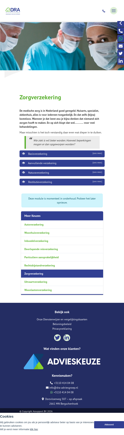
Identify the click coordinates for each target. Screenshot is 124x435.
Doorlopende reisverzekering (41, 249)
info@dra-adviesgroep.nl (62, 387)
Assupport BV (40, 411)
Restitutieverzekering (62, 182)
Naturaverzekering (62, 172)
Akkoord (109, 424)
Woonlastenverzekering (38, 290)
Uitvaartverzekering (35, 281)
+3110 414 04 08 (62, 383)
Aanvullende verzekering (62, 163)
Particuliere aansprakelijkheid (41, 257)
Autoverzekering (34, 224)
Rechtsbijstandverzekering (39, 265)
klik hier (34, 429)
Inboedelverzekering (36, 241)
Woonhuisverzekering (36, 232)
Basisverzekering (62, 153)
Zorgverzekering (33, 273)
